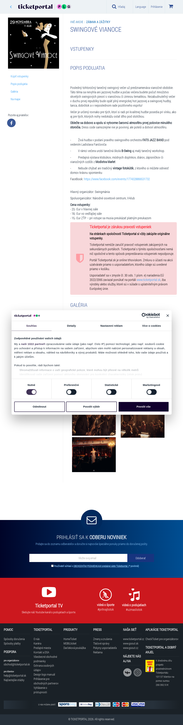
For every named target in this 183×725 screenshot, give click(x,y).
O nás (37, 639)
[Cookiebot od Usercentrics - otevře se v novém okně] (144, 315)
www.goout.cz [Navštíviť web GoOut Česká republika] (130, 648)
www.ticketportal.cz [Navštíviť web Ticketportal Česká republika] (132, 639)
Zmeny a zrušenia (102, 639)
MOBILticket (69, 643)
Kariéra (37, 643)
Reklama (97, 652)
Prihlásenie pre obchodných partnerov (46, 681)
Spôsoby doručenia (14, 639)
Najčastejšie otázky (14, 680)
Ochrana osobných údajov (44, 668)
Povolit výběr (91, 406)
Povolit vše (143, 406)
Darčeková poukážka (74, 648)
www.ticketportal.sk (149, 280)
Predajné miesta (42, 648)
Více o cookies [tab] (151, 325)
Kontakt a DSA (41, 652)
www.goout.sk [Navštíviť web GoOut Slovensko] (130, 643)
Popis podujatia (19, 84)
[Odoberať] (140, 558)
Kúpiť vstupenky (19, 76)
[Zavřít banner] (167, 315)
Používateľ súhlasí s (96, 566)
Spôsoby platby (12, 643)
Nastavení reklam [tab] (111, 325)
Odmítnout (39, 406)
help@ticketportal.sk (15, 675)
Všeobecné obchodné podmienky (45, 659)
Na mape (15, 99)
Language (140, 7)
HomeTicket (70, 639)
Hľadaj (118, 6)
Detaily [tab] (71, 325)
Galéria (14, 91)
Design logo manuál (44, 674)
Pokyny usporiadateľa (105, 648)
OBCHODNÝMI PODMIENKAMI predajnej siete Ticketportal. (100, 566)
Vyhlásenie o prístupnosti (40, 690)
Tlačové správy (101, 643)
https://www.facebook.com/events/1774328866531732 (117, 179)
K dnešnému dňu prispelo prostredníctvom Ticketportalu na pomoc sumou (165, 673)
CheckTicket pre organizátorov (161, 639)
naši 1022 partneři (33, 343)
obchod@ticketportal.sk (17, 664)
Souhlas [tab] (31, 325)
